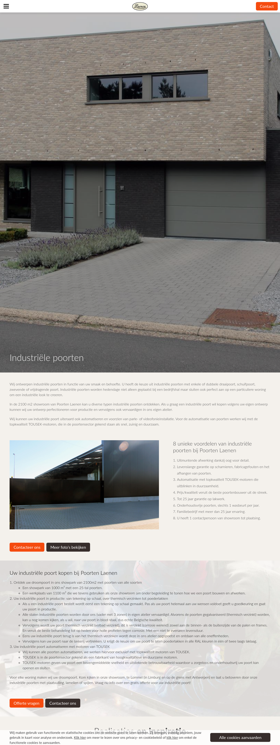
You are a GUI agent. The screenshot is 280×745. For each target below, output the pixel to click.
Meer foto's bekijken (68, 547)
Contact (267, 6)
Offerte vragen (26, 703)
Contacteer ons (27, 547)
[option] (84, 484)
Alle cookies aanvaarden (240, 737)
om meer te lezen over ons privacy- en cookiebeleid (118, 737)
